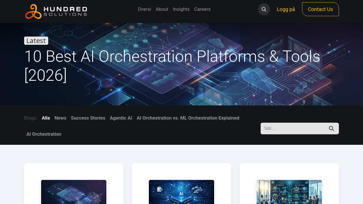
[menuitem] (144, 9)
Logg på (286, 9)
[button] (264, 9)
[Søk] (331, 128)
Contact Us (320, 9)
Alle (46, 118)
